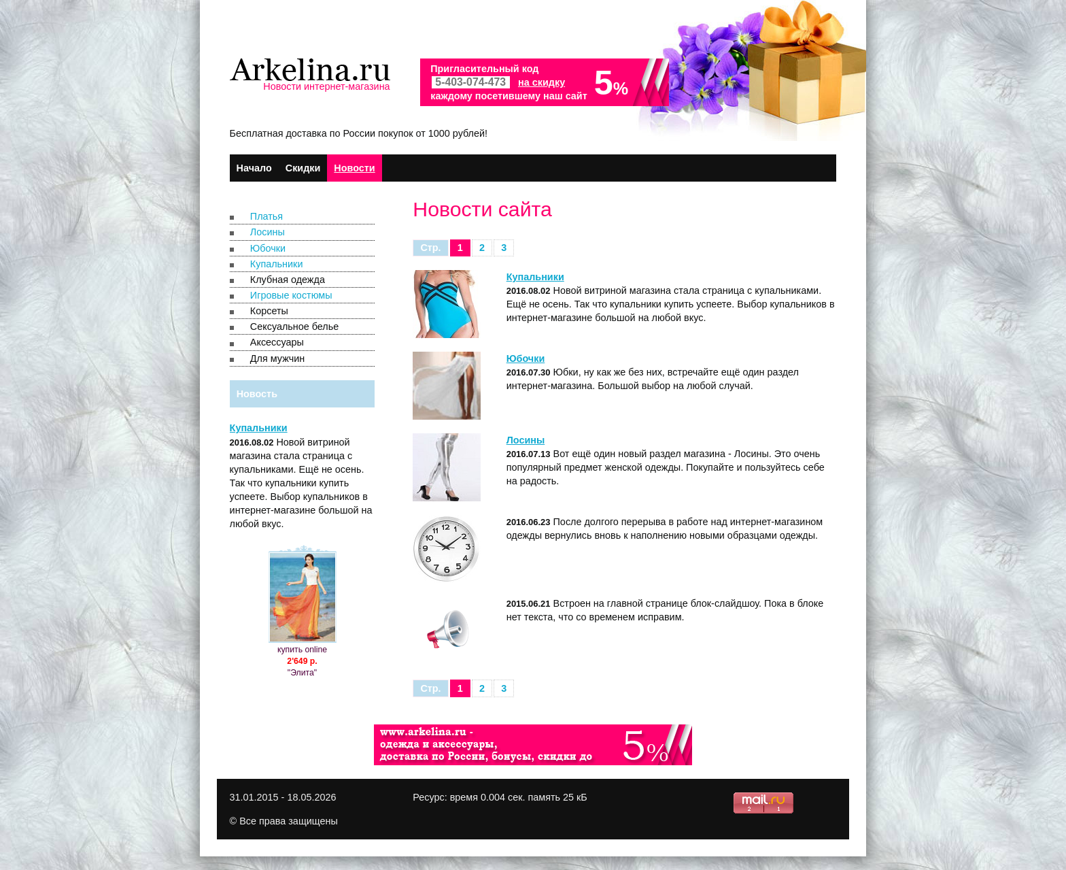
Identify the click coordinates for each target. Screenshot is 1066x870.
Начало (254, 168)
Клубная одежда (287, 279)
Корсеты (269, 310)
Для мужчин (277, 358)
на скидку (541, 82)
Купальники (276, 263)
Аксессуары (277, 342)
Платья (266, 216)
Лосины (267, 232)
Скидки (303, 168)
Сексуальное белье (294, 326)
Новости (354, 168)
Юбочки (268, 248)
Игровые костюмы (291, 295)
